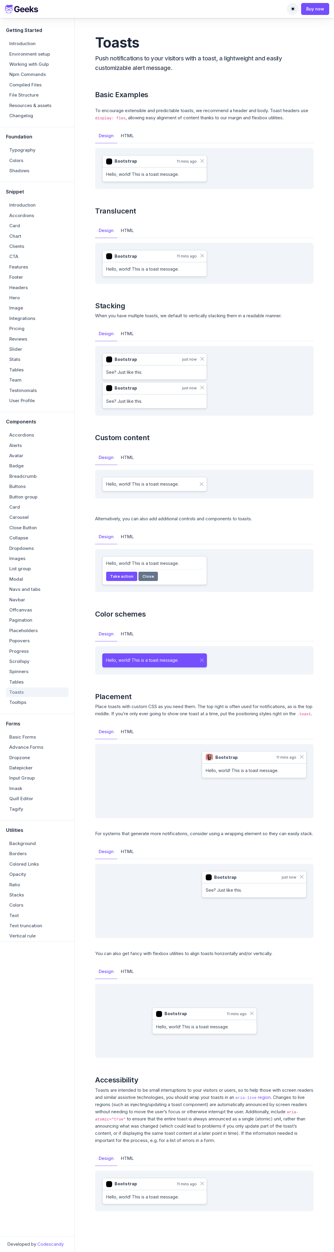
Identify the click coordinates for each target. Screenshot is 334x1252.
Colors (16, 160)
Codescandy (50, 1244)
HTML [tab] (127, 135)
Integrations (22, 318)
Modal (16, 579)
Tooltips (17, 702)
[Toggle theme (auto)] (293, 9)
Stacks (16, 895)
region (253, 1097)
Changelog (21, 115)
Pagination (20, 620)
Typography (22, 150)
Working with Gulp (29, 64)
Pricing (17, 328)
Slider (15, 349)
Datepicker (21, 768)
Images (17, 558)
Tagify (16, 809)
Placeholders (23, 630)
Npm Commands (27, 74)
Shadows (19, 170)
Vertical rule (22, 936)
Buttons (17, 486)
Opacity (17, 874)
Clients (16, 246)
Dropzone (19, 757)
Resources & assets (30, 105)
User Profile (22, 400)
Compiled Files (25, 85)
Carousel (19, 517)
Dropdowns (21, 548)
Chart (15, 236)
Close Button (23, 527)
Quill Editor (21, 798)
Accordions (21, 215)
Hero (14, 298)
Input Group (22, 778)
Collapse (18, 538)
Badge (16, 466)
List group (20, 568)
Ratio (14, 884)
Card (14, 225)
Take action (121, 576)
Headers (18, 287)
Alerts (15, 445)
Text (14, 915)
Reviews (18, 339)
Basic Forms (22, 737)
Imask (15, 788)
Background (22, 843)
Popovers (19, 640)
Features (18, 267)
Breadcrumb (22, 476)
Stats (14, 359)
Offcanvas (20, 610)
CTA (13, 256)
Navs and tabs (24, 589)
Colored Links (24, 864)
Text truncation (25, 925)
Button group (23, 497)
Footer (16, 277)
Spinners (18, 671)
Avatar (16, 455)
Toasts (16, 692)
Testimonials (23, 390)
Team (15, 380)
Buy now (315, 8)
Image (16, 308)
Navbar (17, 600)
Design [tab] (106, 135)
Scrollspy (19, 661)
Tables (16, 370)
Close (148, 576)
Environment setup (29, 54)
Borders (18, 853)
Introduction (22, 43)
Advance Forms (26, 747)
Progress (19, 651)
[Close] (202, 161)
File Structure (24, 95)
